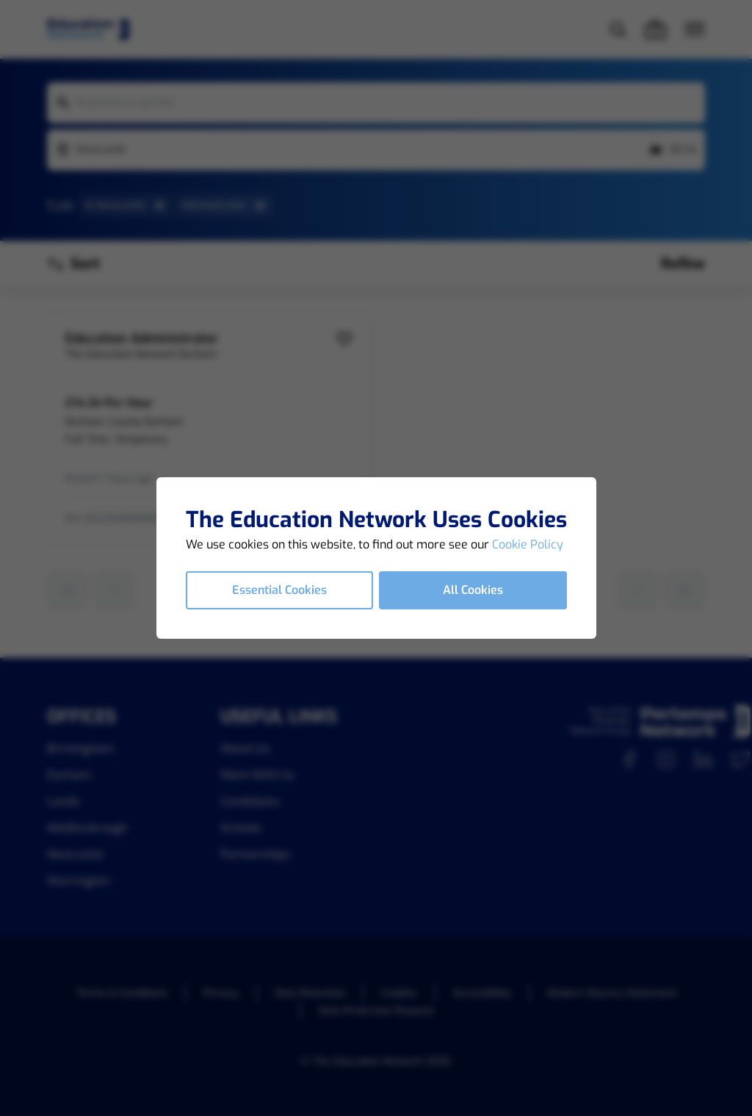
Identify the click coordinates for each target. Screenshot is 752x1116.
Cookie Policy (527, 544)
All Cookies (473, 590)
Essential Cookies (279, 590)
